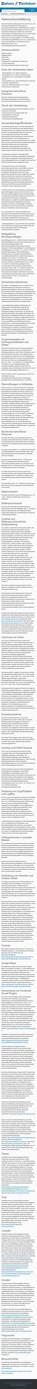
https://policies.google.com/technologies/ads (16, 1325)
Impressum (23, 1383)
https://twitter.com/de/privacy (25, 1191)
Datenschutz (15, 1383)
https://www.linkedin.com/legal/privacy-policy (15, 1272)
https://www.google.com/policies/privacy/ (14, 957)
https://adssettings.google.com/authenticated (15, 959)
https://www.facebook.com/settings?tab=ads (21, 1137)
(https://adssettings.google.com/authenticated (16, 1331)
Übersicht (7, 1383)
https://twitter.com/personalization (18, 1193)
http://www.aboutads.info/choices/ (12, 621)
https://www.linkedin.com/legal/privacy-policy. (15, 1258)
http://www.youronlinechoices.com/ (12, 623)
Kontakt (30, 1383)
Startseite (4, 14)
